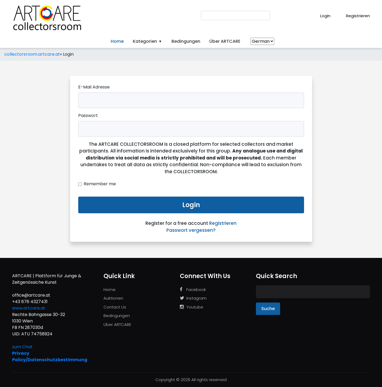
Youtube (191, 307)
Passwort (88, 115)
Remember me (100, 184)
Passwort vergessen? (191, 230)
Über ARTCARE (224, 41)
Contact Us (114, 307)
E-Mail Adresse (94, 87)
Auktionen (113, 298)
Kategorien (147, 41)
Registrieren (354, 16)
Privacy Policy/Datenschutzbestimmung (49, 356)
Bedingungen (186, 41)
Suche (268, 309)
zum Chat (22, 347)
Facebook (193, 289)
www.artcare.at (28, 308)
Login (321, 16)
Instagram (193, 298)
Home (117, 41)
